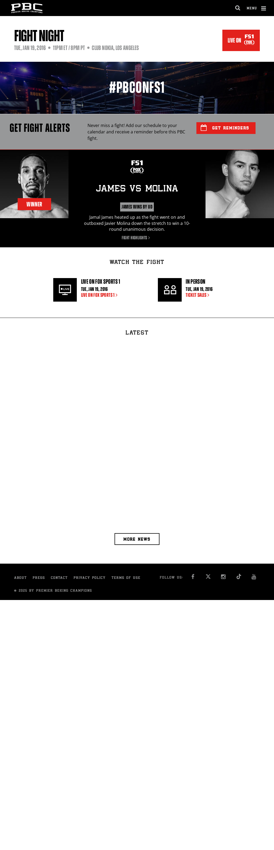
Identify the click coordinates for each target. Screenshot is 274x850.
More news (136, 539)
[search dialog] (238, 8)
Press (39, 578)
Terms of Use (126, 578)
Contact (59, 578)
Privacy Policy (90, 578)
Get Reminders (225, 128)
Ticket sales (198, 295)
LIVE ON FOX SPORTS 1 (100, 295)
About (20, 578)
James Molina (137, 189)
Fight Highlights (137, 237)
